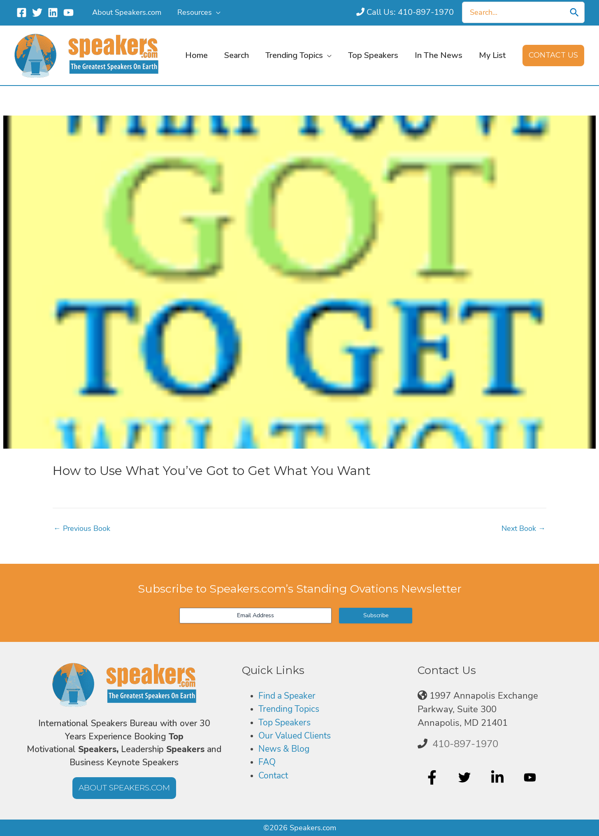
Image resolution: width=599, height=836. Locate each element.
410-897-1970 (465, 743)
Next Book (523, 528)
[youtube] (531, 777)
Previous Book (81, 528)
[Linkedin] (53, 12)
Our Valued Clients (297, 735)
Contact (274, 776)
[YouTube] (68, 12)
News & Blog (285, 749)
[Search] (574, 12)
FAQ (267, 762)
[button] (214, 12)
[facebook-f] (433, 777)
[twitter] (465, 777)
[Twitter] (37, 12)
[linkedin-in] (498, 777)
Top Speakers (286, 722)
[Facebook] (21, 12)
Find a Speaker (289, 696)
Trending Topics (290, 709)
